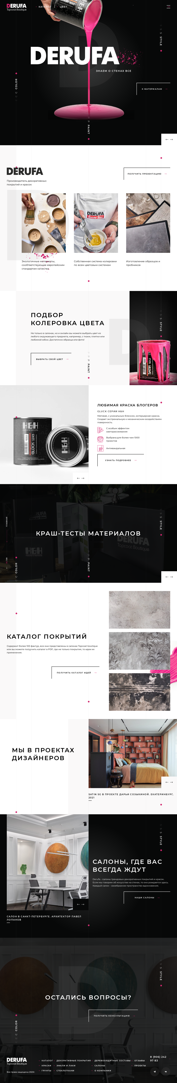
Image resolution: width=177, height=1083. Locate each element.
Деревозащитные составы (113, 1061)
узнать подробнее (120, 460)
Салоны (100, 1066)
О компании (103, 1071)
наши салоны (147, 897)
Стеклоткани (65, 1071)
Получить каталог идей (76, 673)
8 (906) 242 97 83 (160, 1058)
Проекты (140, 1066)
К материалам (154, 89)
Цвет (63, 7)
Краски (46, 1066)
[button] (165, 139)
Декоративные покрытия (74, 1061)
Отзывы (139, 1061)
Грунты (46, 1071)
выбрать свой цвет (52, 359)
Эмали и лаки (66, 1066)
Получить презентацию (147, 174)
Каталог (45, 7)
